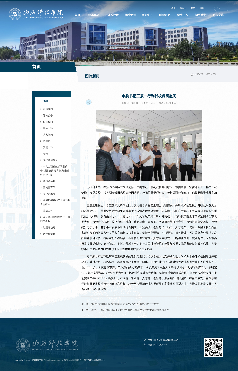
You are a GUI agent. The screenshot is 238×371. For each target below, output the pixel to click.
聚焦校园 (46, 122)
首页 (77, 15)
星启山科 (46, 210)
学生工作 (182, 15)
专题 (44, 153)
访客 (202, 8)
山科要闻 (46, 109)
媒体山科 (46, 128)
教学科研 (46, 141)
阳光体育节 (47, 187)
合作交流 (218, 15)
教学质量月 (47, 234)
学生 (173, 8)
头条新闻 (46, 134)
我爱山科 (46, 147)
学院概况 (93, 15)
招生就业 (200, 15)
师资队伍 (146, 15)
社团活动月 (47, 227)
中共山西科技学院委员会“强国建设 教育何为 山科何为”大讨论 (54, 170)
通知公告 (46, 115)
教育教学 (130, 15)
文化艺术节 (47, 194)
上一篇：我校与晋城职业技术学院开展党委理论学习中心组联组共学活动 (120, 304)
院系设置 (113, 15)
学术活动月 (47, 181)
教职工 (183, 8)
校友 (193, 8)
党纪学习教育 (49, 160)
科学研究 (164, 15)
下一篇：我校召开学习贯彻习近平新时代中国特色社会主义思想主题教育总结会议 (125, 310)
